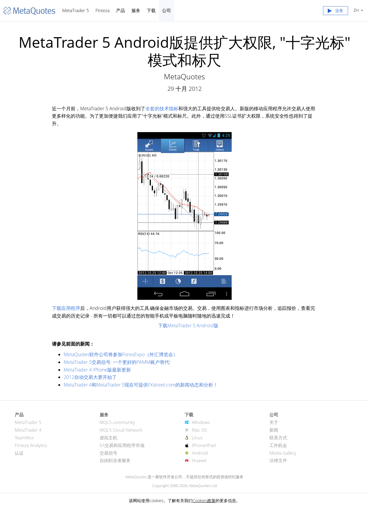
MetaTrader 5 (75, 10)
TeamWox (24, 437)
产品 (120, 10)
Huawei (199, 460)
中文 (355, 10)
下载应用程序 (66, 308)
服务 (135, 10)
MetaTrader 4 (28, 430)
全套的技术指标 (161, 108)
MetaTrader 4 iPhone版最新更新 (97, 369)
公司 (166, 10)
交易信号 (108, 453)
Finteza (102, 10)
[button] (335, 12)
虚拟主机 (108, 437)
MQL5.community (117, 422)
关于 (273, 422)
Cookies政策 (203, 500)
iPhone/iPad (204, 445)
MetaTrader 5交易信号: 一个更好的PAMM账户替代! (117, 362)
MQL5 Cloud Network (121, 430)
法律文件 (278, 460)
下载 (151, 10)
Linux (197, 437)
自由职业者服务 (115, 460)
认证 (19, 453)
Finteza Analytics (31, 445)
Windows (201, 422)
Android (200, 453)
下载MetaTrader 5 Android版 (188, 325)
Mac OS (199, 430)
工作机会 (278, 445)
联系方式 (278, 437)
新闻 (273, 430)
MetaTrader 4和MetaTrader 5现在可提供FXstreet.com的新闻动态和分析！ (141, 385)
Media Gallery (282, 453)
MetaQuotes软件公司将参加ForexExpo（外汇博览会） (121, 354)
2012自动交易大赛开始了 (90, 377)
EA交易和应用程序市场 (122, 445)
